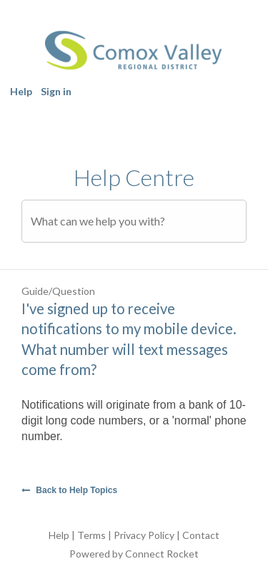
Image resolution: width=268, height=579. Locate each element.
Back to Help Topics (69, 490)
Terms (91, 535)
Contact (200, 535)
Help (21, 91)
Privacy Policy (144, 535)
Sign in (56, 91)
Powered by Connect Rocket (134, 554)
